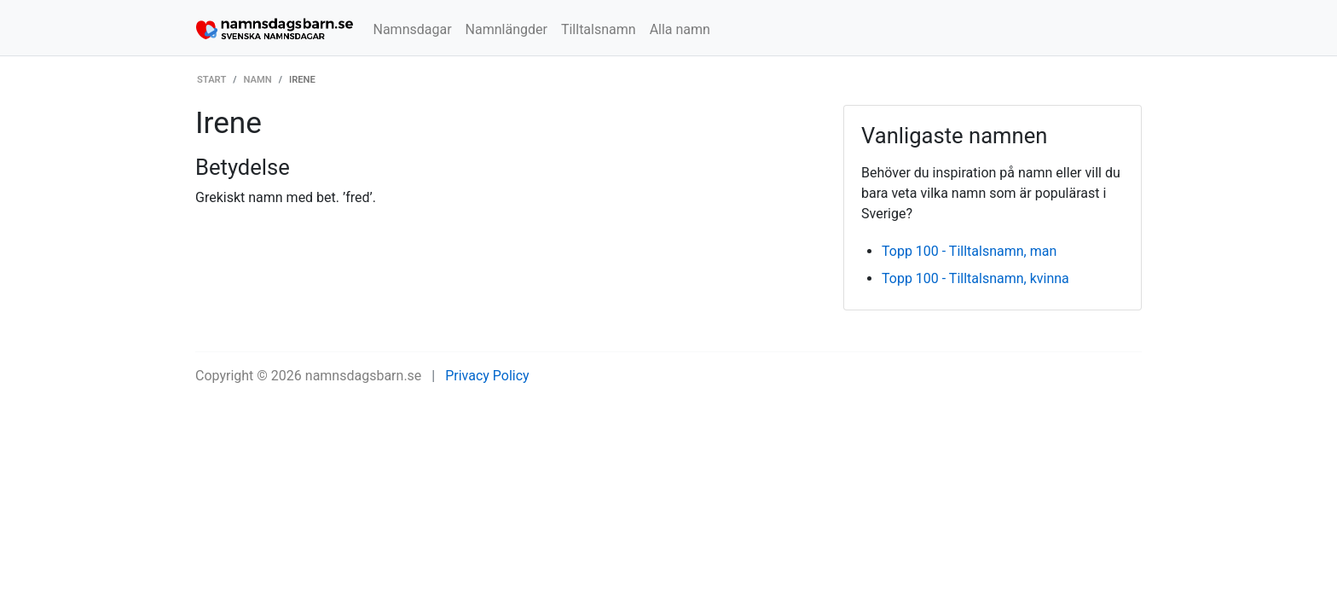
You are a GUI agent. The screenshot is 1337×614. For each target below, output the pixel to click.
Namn (258, 79)
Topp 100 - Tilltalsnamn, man (969, 251)
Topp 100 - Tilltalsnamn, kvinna (975, 278)
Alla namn (680, 29)
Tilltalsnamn (598, 29)
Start (211, 79)
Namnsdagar (412, 29)
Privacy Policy (487, 376)
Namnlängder (506, 29)
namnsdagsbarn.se (363, 376)
